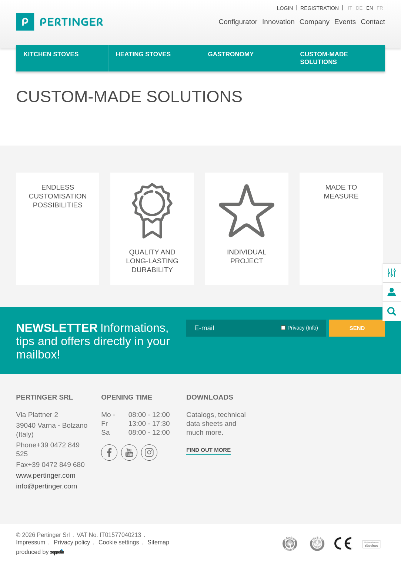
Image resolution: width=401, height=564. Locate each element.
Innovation (278, 22)
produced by (40, 552)
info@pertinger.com (46, 486)
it (350, 8)
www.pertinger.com (46, 475)
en (369, 8)
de (359, 8)
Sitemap (158, 542)
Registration (319, 8)
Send (357, 328)
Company (315, 22)
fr (380, 8)
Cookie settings (118, 542)
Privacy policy (72, 542)
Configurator (238, 22)
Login (285, 8)
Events (345, 22)
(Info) (311, 328)
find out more (208, 450)
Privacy (303, 328)
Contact (373, 22)
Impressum (30, 542)
